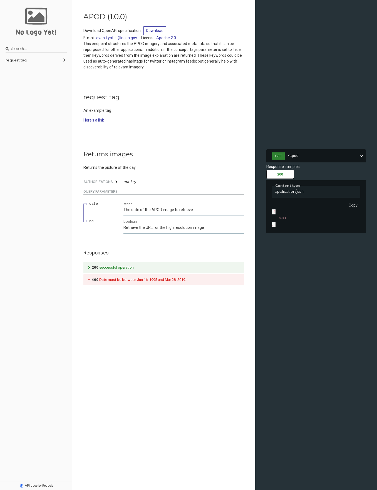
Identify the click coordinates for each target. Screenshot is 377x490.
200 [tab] (280, 174)
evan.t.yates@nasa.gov (116, 38)
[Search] (36, 49)
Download (154, 30)
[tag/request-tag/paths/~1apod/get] (80, 154)
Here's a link (93, 120)
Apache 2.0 (166, 38)
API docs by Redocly (36, 486)
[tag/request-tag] (80, 97)
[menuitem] (36, 60)
